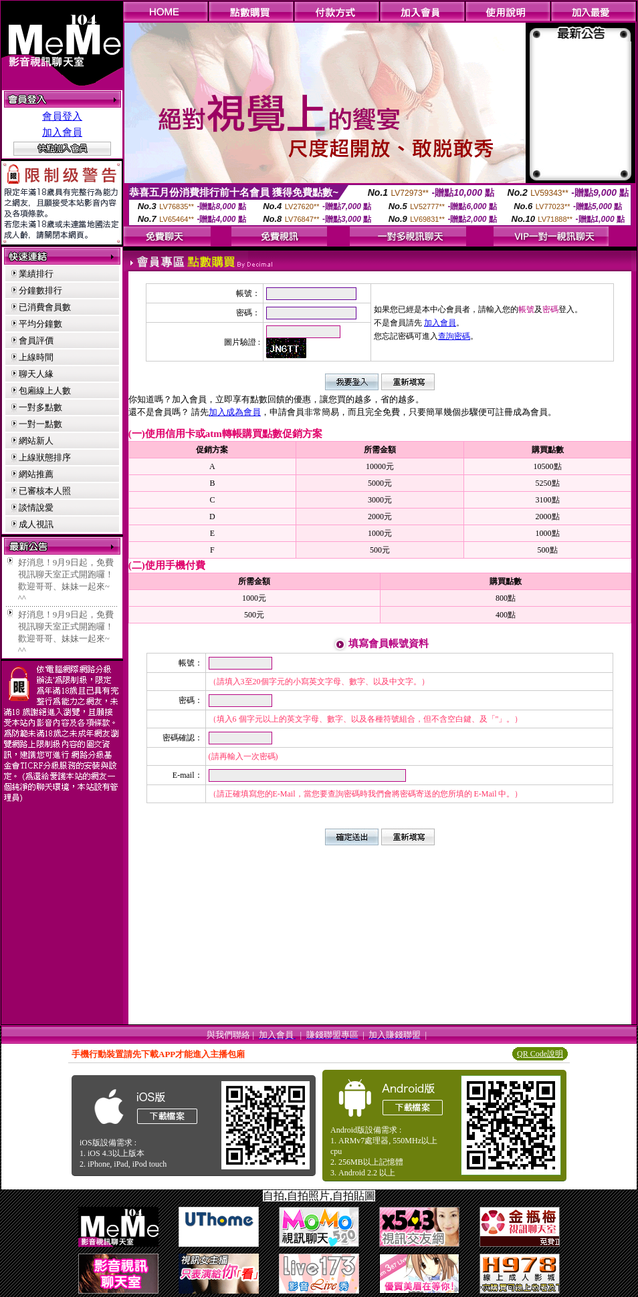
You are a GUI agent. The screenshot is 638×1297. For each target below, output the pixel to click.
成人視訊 (36, 524)
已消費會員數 (45, 307)
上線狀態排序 (45, 457)
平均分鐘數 (40, 324)
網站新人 (36, 441)
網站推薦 (36, 474)
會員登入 (62, 116)
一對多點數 (40, 407)
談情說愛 (36, 507)
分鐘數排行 (40, 290)
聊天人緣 (36, 374)
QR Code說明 (540, 1053)
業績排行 (36, 274)
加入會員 (62, 132)
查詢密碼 (454, 336)
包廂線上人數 (45, 391)
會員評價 (36, 340)
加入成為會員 (235, 412)
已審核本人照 (45, 491)
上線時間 (36, 357)
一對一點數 (40, 424)
